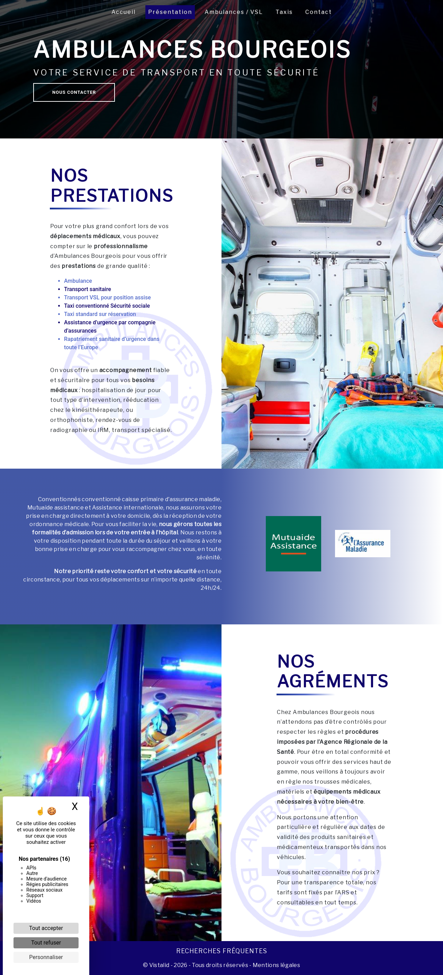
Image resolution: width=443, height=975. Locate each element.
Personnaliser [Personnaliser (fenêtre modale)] (46, 957)
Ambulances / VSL (234, 12)
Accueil (123, 12)
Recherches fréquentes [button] (221, 951)
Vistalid (159, 965)
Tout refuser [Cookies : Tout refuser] (46, 942)
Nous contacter (74, 92)
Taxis (284, 12)
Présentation (170, 12)
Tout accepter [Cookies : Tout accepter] (46, 928)
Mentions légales (276, 965)
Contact (318, 12)
